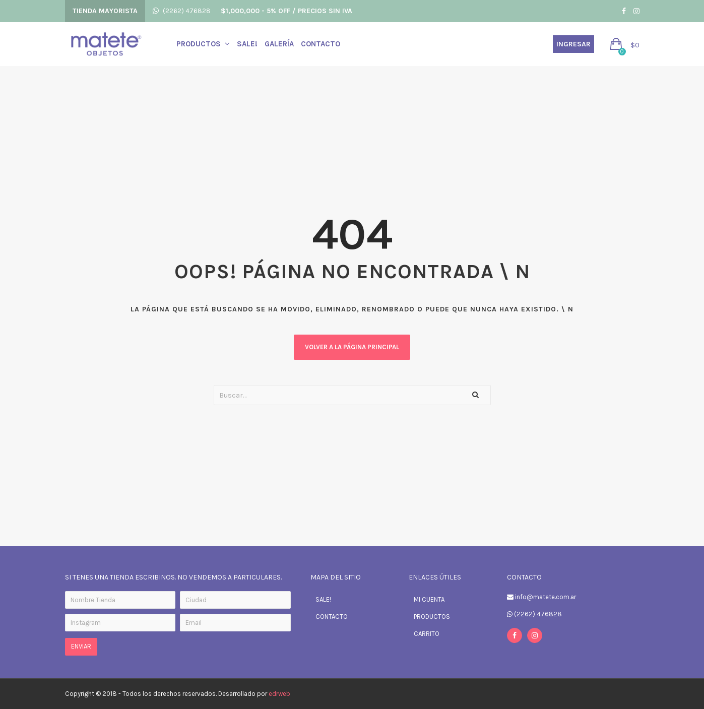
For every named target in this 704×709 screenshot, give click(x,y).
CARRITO (426, 633)
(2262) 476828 (187, 11)
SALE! (323, 599)
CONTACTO (331, 616)
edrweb (279, 693)
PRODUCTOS (432, 616)
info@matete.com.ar (545, 597)
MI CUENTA (429, 599)
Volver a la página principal (352, 347)
